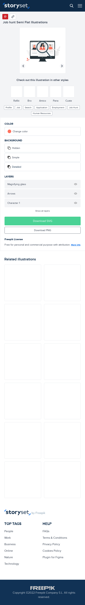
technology (11, 564)
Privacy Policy (51, 544)
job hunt (73, 107)
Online (8, 551)
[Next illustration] (62, 66)
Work (7, 538)
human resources (42, 113)
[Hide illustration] (75, 184)
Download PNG (42, 230)
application (41, 107)
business (10, 544)
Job (18, 107)
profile (9, 107)
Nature (8, 557)
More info (75, 244)
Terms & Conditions (55, 538)
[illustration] (22, 283)
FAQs (46, 531)
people (8, 531)
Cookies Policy (52, 551)
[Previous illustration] (23, 66)
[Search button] (71, 6)
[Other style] (16, 91)
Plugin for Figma (53, 557)
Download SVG (42, 221)
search (28, 107)
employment (58, 107)
